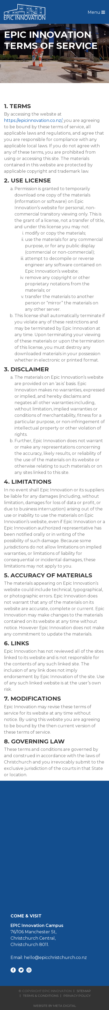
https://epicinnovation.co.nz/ (33, 120)
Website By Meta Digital (54, 1006)
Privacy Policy (77, 995)
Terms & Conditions (40, 995)
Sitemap (84, 991)
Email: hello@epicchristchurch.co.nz (49, 957)
